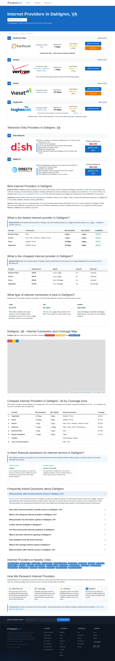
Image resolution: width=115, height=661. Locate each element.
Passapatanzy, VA (12, 565)
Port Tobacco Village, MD (60, 563)
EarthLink (62, 632)
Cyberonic (15, 427)
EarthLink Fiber (13, 234)
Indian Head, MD (64, 565)
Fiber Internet (47, 635)
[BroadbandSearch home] (14, 3)
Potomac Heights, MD (52, 565)
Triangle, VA (42, 567)
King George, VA (36, 563)
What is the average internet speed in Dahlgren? (29, 545)
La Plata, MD (91, 563)
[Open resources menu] (48, 3)
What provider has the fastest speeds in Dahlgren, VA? (32, 520)
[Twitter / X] (98, 646)
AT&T (61, 638)
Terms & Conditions (16, 647)
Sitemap (79, 646)
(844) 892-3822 (93, 149)
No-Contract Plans (48, 649)
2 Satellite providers (74, 335)
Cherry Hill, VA (50, 567)
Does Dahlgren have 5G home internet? (26, 540)
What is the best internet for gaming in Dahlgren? (30, 535)
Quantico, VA (30, 565)
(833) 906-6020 (93, 43)
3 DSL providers (60, 335)
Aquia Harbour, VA (13, 567)
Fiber (41, 47)
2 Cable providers (49, 335)
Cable (9, 341)
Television (45, 68)
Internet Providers (48, 632)
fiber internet (90, 192)
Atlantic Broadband (18, 434)
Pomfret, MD (22, 565)
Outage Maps (80, 643)
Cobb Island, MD (72, 563)
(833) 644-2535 (93, 108)
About (94, 632)
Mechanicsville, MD (96, 565)
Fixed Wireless (47, 643)
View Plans (93, 48)
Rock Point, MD (83, 563)
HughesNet (12, 245)
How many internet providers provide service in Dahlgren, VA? (35, 510)
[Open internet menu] (28, 3)
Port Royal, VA (100, 563)
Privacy (8, 647)
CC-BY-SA (93, 392)
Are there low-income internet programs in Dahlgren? (32, 530)
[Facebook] (94, 646)
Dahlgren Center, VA (13, 563)
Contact (95, 638)
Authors (95, 635)
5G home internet (39, 194)
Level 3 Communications (20, 442)
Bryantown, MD (85, 565)
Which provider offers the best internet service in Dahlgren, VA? (36, 494)
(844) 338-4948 (93, 68)
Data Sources (80, 641)
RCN (61, 652)
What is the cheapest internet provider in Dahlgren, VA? (33, 515)
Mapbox (103, 392)
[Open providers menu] (38, 3)
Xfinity (61, 635)
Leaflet (70, 392)
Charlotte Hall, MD (40, 565)
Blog (78, 632)
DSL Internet (47, 641)
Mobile (39, 71)
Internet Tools (80, 635)
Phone (44, 71)
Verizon (10, 238)
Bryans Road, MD (23, 567)
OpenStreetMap (82, 392)
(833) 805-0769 (93, 89)
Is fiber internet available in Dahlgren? (25, 525)
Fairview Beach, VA (47, 563)
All (17, 341)
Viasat (10, 241)
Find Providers (63, 619)
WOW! (61, 655)
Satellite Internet (48, 646)
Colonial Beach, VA (25, 563)
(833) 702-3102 (93, 172)
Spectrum (62, 641)
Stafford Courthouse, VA (75, 567)
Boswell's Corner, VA (61, 567)
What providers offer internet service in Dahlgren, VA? (32, 550)
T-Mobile (14, 438)
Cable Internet (47, 638)
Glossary (79, 638)
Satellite (39, 92)
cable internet (23, 194)
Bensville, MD (33, 567)
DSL (39, 68)
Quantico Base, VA (74, 565)
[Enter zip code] (40, 620)
